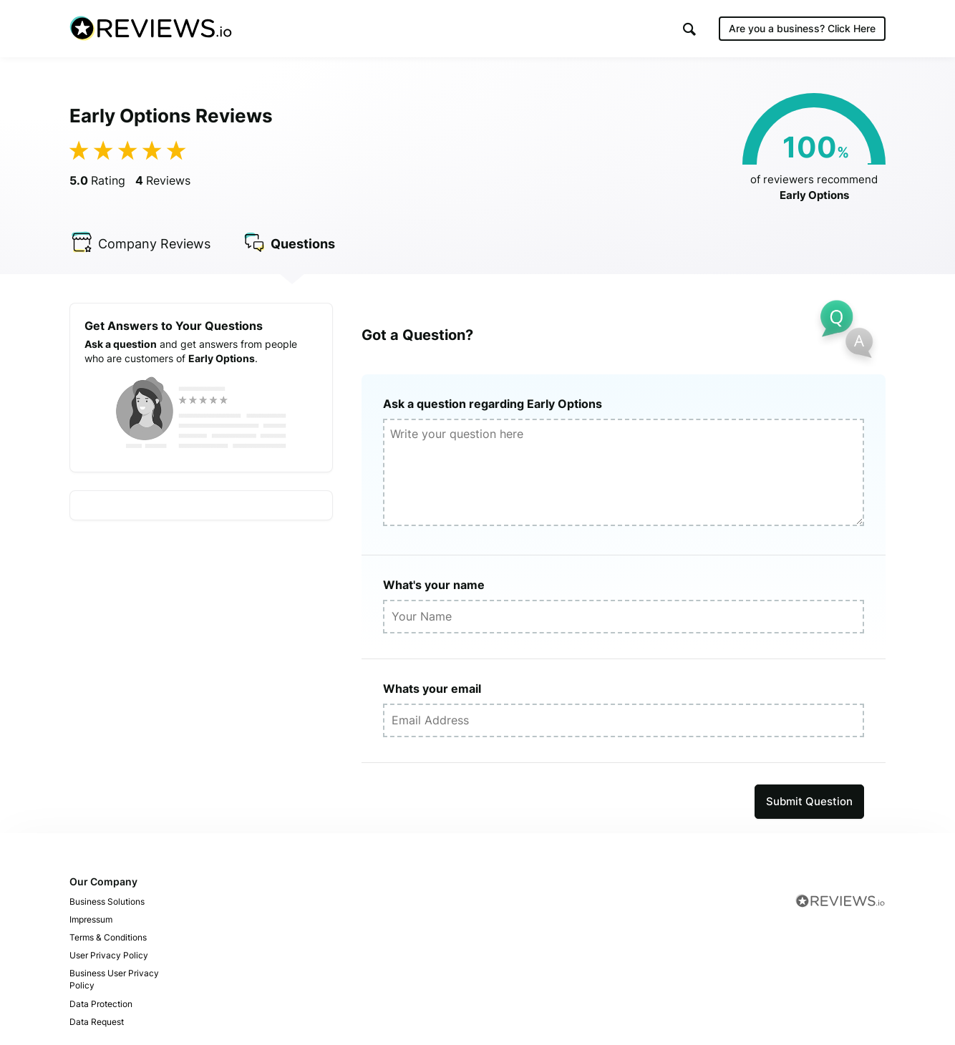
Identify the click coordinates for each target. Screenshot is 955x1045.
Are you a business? (802, 28)
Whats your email (432, 688)
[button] (689, 29)
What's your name (434, 585)
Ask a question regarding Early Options (492, 404)
